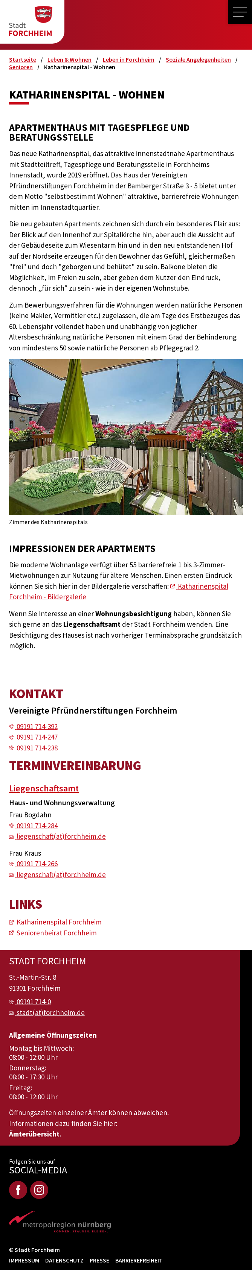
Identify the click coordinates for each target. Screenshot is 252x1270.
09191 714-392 (37, 726)
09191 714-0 (34, 1001)
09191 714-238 (37, 747)
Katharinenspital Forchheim (59, 921)
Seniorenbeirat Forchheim (57, 932)
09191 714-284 (37, 825)
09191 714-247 (37, 736)
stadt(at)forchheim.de (51, 1012)
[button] (240, 12)
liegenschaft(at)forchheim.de (61, 836)
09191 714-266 (37, 863)
